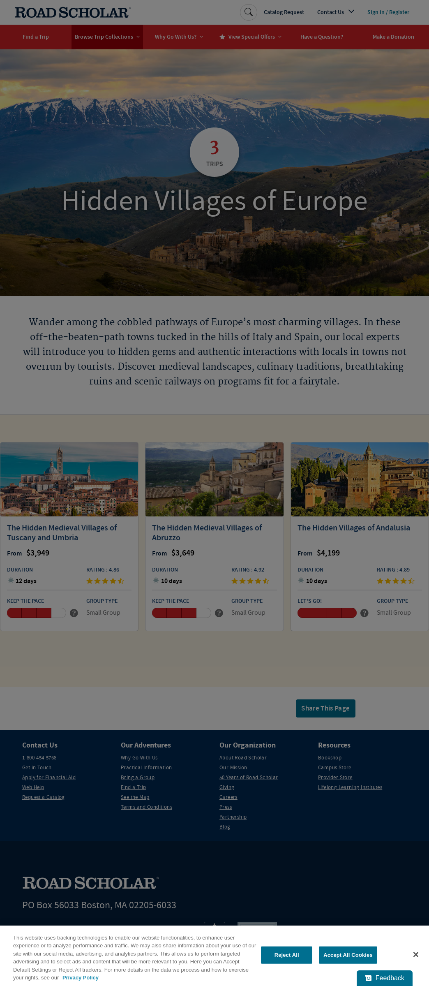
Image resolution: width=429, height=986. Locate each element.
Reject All (286, 955)
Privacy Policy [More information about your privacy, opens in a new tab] (80, 977)
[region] (214, 956)
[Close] (416, 955)
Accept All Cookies (348, 955)
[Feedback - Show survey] (385, 978)
